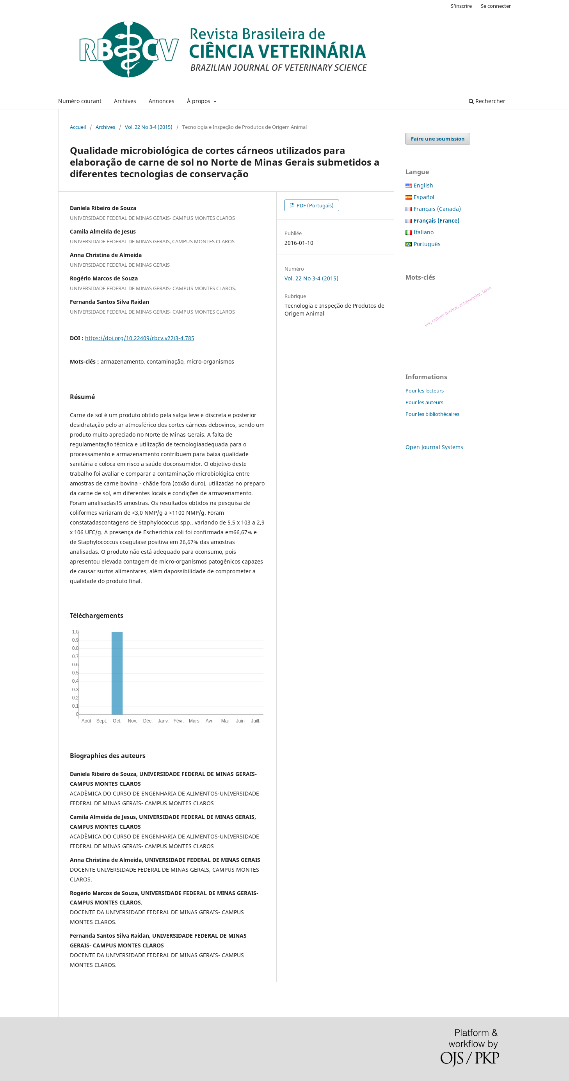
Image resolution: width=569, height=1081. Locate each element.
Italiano (424, 232)
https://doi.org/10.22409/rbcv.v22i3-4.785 (139, 338)
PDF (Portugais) (314, 205)
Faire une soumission (438, 138)
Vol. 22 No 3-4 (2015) (148, 126)
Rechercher (487, 101)
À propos (199, 101)
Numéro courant (79, 101)
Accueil (78, 126)
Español (424, 197)
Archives (125, 101)
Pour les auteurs (424, 402)
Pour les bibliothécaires (432, 413)
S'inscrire (461, 5)
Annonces (161, 101)
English (423, 185)
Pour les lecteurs (424, 390)
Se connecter (496, 5)
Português (427, 244)
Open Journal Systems (434, 447)
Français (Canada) (437, 208)
